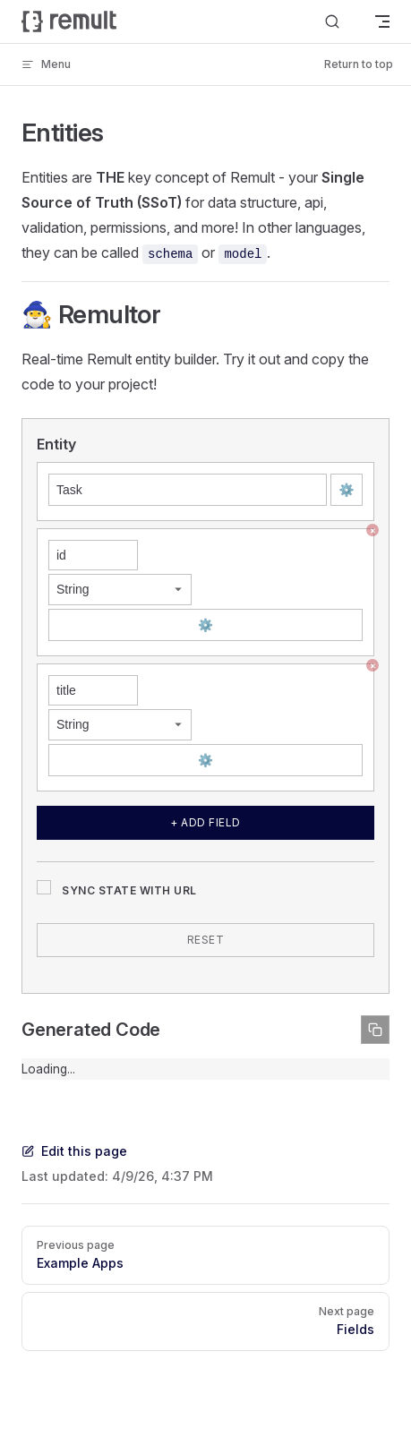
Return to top (358, 64)
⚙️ (346, 489)
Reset (206, 939)
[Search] (332, 21)
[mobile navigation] (382, 21)
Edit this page (74, 1151)
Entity (56, 444)
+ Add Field (205, 822)
